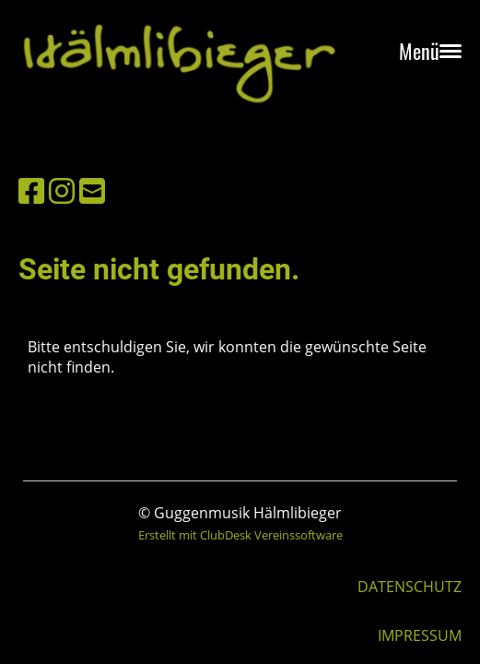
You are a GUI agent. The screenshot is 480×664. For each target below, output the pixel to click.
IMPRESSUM (420, 635)
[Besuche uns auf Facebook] (31, 190)
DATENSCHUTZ (409, 586)
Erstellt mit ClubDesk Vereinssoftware (240, 535)
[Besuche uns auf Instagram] (62, 190)
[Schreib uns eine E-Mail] (92, 190)
